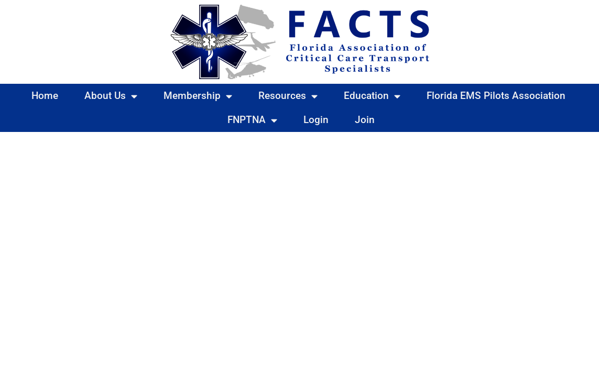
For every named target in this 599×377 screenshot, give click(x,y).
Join (365, 120)
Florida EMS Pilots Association (496, 96)
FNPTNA (252, 120)
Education (372, 96)
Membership (198, 96)
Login (316, 120)
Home (44, 96)
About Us (110, 96)
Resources (288, 96)
